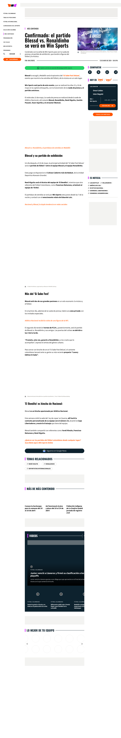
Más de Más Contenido (41, 489)
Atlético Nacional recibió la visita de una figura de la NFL (47, 320)
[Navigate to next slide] (82, 643)
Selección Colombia (9, 30)
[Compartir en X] (98, 72)
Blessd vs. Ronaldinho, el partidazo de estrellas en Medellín (47, 148)
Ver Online (107, 106)
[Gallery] (54, 644)
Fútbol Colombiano (9, 13)
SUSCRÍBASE (12, 59)
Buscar (12, 54)
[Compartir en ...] (116, 72)
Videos (33, 536)
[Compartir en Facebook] (90, 72)
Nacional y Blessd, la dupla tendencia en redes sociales (46, 204)
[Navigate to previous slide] (27, 643)
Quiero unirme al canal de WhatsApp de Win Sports (54, 68)
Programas (6, 50)
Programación (7, 38)
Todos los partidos (103, 114)
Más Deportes (7, 46)
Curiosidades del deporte (11, 26)
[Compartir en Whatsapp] (107, 72)
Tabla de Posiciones (9, 18)
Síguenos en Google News (54, 450)
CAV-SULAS (6, 42)
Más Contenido (9, 34)
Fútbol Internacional (10, 22)
